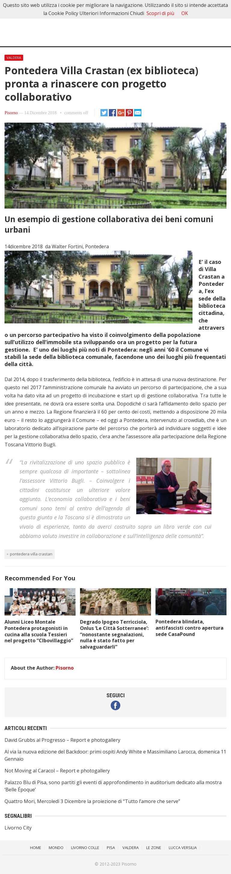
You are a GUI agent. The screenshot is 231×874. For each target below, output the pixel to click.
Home (35, 847)
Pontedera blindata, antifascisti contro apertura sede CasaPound (189, 627)
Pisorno (11, 112)
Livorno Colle (85, 847)
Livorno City (18, 827)
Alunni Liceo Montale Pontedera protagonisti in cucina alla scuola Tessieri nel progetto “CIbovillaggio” (39, 631)
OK (184, 13)
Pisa (111, 847)
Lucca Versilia (183, 847)
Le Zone (153, 847)
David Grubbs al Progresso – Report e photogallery (62, 740)
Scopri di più (160, 13)
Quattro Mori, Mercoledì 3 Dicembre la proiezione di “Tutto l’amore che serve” (92, 801)
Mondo (56, 847)
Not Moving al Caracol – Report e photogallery (57, 770)
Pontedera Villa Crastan (31, 554)
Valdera (14, 57)
